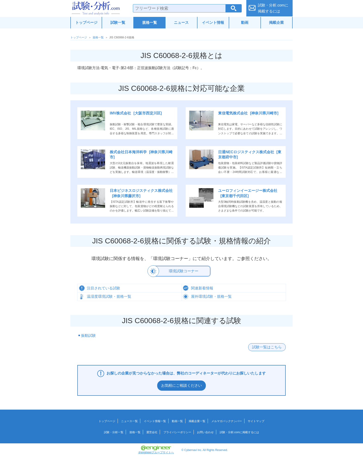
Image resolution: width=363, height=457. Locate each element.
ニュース (181, 23)
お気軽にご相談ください (181, 385)
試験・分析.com (95, 8)
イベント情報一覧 (155, 421)
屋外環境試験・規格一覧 (211, 296)
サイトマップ (256, 421)
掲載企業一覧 (197, 421)
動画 (244, 23)
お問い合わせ (205, 432)
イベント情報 (213, 23)
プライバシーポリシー (177, 432)
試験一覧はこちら (267, 347)
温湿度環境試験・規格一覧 (109, 296)
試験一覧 (117, 23)
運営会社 (151, 432)
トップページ (86, 23)
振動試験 (88, 335)
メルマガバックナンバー (226, 421)
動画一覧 (177, 421)
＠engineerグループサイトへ (156, 449)
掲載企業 (276, 23)
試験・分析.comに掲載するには (239, 432)
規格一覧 (149, 23)
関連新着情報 (202, 288)
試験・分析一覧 (113, 432)
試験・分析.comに (273, 8)
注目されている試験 (103, 288)
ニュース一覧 (129, 421)
